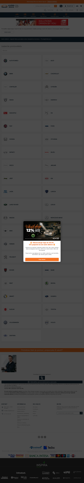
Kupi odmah (42, 259)
